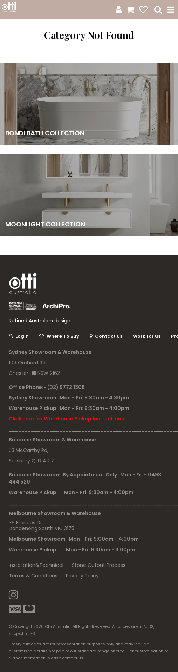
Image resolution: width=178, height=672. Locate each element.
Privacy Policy (82, 575)
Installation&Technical (36, 565)
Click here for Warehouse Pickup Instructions (66, 418)
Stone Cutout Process (98, 565)
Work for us (146, 336)
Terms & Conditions (33, 575)
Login (22, 336)
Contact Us (108, 336)
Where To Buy (63, 336)
